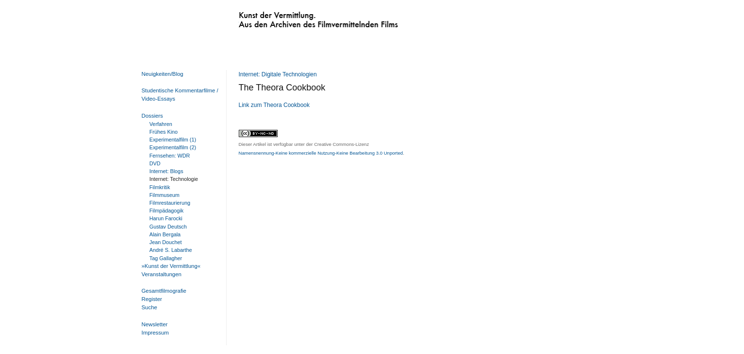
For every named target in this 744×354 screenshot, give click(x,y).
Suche (149, 307)
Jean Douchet (165, 242)
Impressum (155, 333)
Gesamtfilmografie (164, 291)
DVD (155, 163)
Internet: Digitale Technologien (278, 74)
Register (152, 299)
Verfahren (160, 124)
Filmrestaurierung (169, 203)
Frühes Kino (163, 132)
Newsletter (155, 324)
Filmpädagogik (166, 210)
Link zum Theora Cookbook (274, 105)
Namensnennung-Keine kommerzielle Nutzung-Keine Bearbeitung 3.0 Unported (321, 153)
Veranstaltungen (162, 274)
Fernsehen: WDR (169, 156)
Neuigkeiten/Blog (162, 74)
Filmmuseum (164, 195)
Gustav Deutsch (168, 227)
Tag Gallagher (165, 258)
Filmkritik (159, 187)
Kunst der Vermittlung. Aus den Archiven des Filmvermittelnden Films (298, 17)
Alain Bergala (165, 234)
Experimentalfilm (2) (172, 147)
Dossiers (152, 116)
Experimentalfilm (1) (172, 139)
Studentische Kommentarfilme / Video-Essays (178, 95)
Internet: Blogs (166, 171)
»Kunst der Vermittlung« (171, 266)
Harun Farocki (165, 218)
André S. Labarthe (170, 250)
